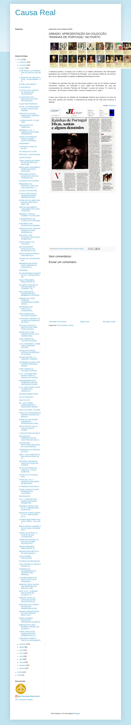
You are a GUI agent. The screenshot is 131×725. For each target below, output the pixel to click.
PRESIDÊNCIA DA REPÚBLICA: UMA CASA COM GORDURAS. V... (28, 186)
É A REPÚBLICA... (25, 87)
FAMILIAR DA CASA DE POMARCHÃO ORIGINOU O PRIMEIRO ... (29, 115)
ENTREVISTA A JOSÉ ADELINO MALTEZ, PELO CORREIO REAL (29, 334)
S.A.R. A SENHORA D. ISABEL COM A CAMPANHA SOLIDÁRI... (30, 346)
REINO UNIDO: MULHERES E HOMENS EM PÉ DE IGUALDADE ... (29, 169)
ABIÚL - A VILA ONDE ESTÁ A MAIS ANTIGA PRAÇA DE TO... (29, 456)
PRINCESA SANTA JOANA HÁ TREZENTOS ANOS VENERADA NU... (29, 230)
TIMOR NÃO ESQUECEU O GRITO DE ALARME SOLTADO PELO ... (28, 541)
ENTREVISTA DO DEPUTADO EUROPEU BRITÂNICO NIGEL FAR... (29, 202)
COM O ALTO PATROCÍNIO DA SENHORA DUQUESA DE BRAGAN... (30, 415)
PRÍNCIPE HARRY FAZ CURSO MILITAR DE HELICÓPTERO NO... (27, 600)
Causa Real (35, 12)
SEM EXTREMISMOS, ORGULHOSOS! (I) (27, 547)
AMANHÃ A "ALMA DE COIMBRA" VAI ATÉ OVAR (29, 215)
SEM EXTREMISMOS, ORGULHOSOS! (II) (27, 281)
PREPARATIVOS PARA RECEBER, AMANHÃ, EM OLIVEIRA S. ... (29, 627)
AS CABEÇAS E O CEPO (28, 152)
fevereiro (22, 665)
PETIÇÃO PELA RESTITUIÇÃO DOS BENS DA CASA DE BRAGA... (29, 445)
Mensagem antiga (109, 322)
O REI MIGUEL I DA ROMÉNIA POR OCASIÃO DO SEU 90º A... (30, 72)
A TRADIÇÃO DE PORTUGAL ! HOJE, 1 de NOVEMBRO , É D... (30, 79)
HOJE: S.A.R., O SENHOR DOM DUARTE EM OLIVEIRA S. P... (28, 593)
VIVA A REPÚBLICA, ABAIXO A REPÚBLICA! (30, 565)
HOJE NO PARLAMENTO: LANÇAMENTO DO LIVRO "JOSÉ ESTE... (29, 209)
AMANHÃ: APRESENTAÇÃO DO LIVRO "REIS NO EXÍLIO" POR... (29, 613)
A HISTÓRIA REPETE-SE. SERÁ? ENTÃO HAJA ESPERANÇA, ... (28, 579)
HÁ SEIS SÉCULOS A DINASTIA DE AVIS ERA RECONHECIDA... (28, 99)
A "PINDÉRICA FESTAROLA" (29, 486)
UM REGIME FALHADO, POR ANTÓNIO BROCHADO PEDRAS (29, 364)
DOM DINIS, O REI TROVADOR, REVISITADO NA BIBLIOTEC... (29, 237)
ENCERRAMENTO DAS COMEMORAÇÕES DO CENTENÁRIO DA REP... (28, 382)
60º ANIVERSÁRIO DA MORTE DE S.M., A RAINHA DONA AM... (30, 275)
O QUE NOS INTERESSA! (28, 104)
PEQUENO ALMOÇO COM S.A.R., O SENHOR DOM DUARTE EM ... (29, 508)
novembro (23, 65)
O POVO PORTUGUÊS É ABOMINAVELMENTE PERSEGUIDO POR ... (28, 195)
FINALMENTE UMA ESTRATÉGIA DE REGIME (29, 224)
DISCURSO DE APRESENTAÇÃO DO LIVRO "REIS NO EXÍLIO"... (29, 438)
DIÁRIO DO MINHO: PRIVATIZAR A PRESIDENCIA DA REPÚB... (30, 620)
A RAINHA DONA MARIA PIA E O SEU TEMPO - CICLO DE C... (30, 521)
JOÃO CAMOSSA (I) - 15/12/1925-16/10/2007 (28, 370)
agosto (21, 647)
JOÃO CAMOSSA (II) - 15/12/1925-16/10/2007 (28, 340)
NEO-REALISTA (24, 496)
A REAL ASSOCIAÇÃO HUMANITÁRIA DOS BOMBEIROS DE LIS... (28, 633)
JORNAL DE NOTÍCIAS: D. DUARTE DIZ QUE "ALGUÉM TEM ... (28, 535)
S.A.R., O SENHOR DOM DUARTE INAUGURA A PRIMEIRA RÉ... (28, 501)
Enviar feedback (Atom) (65, 325)
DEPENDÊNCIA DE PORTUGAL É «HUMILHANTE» (26, 309)
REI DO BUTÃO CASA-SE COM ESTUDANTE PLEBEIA (28, 428)
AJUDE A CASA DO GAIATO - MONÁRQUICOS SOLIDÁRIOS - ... (29, 491)
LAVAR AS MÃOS (25, 157)
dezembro (23, 62)
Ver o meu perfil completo (24, 700)
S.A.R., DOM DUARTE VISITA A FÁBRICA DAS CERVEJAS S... (29, 389)
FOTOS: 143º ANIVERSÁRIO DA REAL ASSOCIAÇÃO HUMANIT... (29, 109)
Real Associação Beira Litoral (28, 696)
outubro (22, 68)
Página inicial (84, 322)
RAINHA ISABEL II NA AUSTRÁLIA (26, 243)
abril (21, 659)
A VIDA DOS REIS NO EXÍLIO (29, 433)
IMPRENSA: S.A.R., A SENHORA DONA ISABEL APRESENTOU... (29, 132)
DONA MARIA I (24, 144)
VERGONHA (23, 270)
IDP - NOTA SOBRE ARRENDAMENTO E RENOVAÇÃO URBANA (28, 405)
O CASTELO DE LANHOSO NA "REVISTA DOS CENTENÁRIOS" (28, 92)
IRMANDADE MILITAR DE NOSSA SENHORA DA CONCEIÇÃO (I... (28, 265)
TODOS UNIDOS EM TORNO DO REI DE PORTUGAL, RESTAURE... (29, 162)
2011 (19, 59)
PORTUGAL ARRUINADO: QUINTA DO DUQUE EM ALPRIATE (28, 463)
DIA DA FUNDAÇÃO (26, 397)
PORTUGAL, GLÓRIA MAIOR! (29, 155)
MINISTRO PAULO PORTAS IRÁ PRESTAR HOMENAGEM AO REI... (29, 606)
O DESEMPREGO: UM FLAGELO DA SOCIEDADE (29, 220)
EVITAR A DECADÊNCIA (27, 84)
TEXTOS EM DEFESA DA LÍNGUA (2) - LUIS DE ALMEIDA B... (28, 470)
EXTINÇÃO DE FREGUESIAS (29, 561)
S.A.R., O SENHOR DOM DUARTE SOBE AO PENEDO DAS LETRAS (28, 376)
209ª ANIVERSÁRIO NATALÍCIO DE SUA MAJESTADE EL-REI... (28, 249)
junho (21, 653)
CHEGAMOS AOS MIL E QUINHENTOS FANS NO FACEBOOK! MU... (28, 176)
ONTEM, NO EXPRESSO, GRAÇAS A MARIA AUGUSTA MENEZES (28, 139)
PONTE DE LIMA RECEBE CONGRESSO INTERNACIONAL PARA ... (29, 421)
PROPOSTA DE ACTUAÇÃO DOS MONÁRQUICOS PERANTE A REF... (29, 586)
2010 (19, 672)
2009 (19, 675)
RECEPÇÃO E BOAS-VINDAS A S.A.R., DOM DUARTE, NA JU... (29, 514)
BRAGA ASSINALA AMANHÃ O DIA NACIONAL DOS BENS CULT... (30, 528)
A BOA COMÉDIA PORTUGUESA (25, 557)
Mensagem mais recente (57, 322)
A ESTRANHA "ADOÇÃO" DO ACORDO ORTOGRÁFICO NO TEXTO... (29, 320)
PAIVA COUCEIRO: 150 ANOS (29, 410)
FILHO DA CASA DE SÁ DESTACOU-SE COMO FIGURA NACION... (28, 327)
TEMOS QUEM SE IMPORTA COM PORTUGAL (29, 254)
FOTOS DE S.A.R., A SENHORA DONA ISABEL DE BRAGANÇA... (29, 481)
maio (21, 656)
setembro (22, 644)
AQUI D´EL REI (24, 400)
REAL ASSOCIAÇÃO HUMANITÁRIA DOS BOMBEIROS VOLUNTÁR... (29, 293)
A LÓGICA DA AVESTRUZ (28, 191)
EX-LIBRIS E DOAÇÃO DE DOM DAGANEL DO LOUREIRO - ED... (28, 287)
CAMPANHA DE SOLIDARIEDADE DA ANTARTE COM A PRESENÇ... (27, 572)
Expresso (112, 105)
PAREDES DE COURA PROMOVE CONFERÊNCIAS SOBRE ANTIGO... (29, 301)
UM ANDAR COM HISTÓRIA (29, 181)
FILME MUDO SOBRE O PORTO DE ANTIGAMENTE (30, 639)
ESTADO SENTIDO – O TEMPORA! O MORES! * (28, 358)
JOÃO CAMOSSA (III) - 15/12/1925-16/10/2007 (28, 315)
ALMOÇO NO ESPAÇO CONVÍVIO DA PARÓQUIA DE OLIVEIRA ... (29, 352)
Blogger (77, 713)
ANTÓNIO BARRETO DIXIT (28, 394)
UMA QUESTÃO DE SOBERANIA (26, 126)
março (21, 662)
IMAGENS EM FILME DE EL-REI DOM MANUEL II (29, 552)
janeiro (21, 668)
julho (21, 650)
